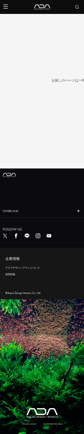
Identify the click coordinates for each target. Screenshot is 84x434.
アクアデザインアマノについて (22, 267)
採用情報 (10, 274)
